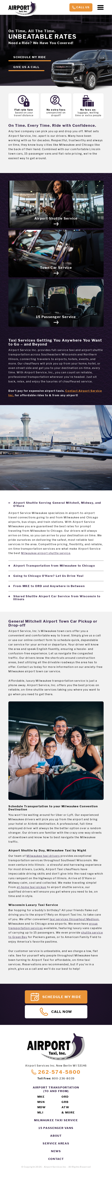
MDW (41, 1107)
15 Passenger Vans (56, 1128)
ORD (65, 1096)
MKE (41, 1096)
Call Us (81, 7)
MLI (40, 1112)
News (56, 1151)
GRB (65, 1102)
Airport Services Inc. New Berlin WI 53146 (56, 1065)
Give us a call (26, 67)
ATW (65, 1107)
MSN (41, 1102)
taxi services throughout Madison (74, 919)
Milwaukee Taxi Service (56, 1120)
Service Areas (56, 1143)
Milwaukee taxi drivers (43, 855)
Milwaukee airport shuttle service (45, 553)
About (56, 1135)
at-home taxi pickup (31, 887)
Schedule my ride (29, 57)
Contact (56, 1159)
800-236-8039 (63, 1078)
